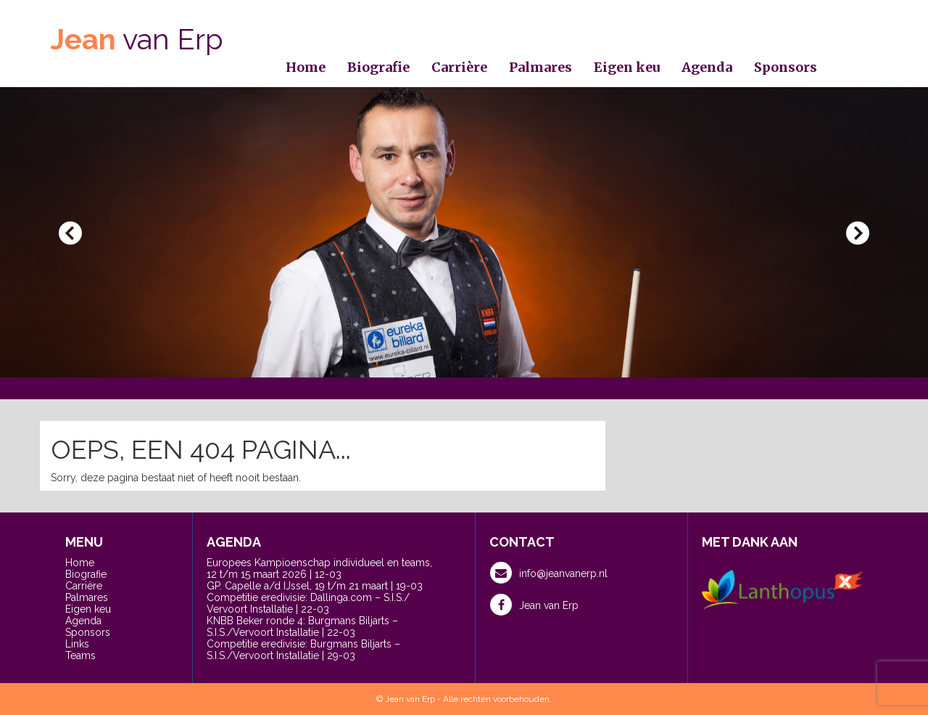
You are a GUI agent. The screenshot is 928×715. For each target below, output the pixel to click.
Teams (80, 655)
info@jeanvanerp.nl (549, 573)
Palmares (540, 67)
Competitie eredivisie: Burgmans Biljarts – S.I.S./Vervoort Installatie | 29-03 (303, 649)
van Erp (137, 39)
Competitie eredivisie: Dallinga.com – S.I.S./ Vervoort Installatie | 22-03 (308, 603)
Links (77, 644)
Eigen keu (627, 67)
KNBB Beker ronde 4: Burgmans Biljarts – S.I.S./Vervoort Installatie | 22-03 (302, 626)
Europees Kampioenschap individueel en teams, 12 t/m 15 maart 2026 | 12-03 (319, 568)
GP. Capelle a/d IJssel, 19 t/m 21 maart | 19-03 (315, 586)
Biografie (378, 67)
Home (306, 67)
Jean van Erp (534, 605)
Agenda (707, 67)
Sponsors (785, 67)
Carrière (459, 67)
